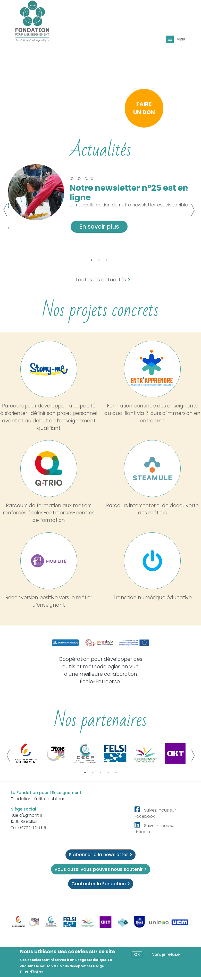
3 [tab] (106, 260)
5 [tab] (116, 772)
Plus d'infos (32, 972)
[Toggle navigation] (170, 39)
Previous (5, 210)
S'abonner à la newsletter (100, 854)
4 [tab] (108, 772)
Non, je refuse (166, 954)
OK (137, 954)
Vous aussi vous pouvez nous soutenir (100, 869)
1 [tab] (91, 260)
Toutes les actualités (100, 279)
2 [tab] (99, 260)
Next (192, 210)
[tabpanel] (99, 201)
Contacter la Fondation (100, 884)
